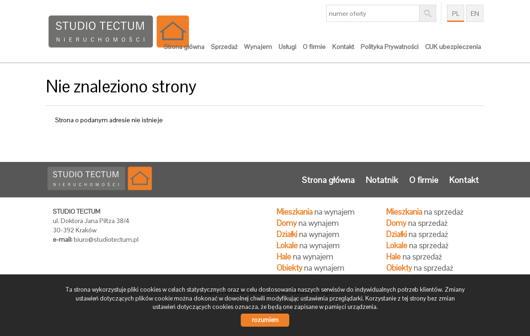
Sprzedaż (224, 46)
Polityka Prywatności (389, 46)
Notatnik (382, 180)
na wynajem (316, 212)
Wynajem (258, 46)
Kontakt (343, 46)
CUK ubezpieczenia (453, 46)
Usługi (287, 46)
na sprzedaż (424, 212)
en (475, 13)
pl (456, 13)
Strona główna (184, 46)
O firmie (314, 46)
